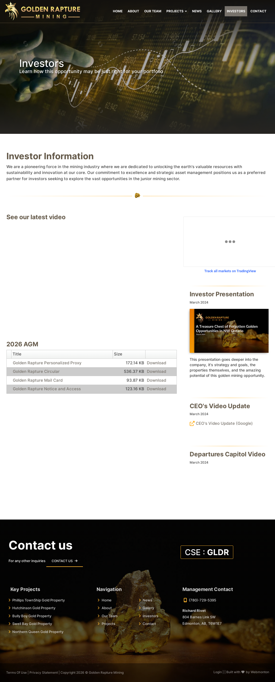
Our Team (109, 616)
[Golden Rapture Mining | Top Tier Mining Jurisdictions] (42, 10)
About (107, 608)
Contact (149, 624)
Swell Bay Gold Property (32, 624)
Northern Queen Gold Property (37, 632)
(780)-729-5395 (202, 600)
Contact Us (62, 561)
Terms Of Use (16, 672)
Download (156, 362)
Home (107, 600)
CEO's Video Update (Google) (224, 423)
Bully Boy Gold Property (31, 616)
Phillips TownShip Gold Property (38, 600)
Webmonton (260, 672)
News (147, 600)
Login (217, 672)
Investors (150, 616)
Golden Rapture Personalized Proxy (47, 362)
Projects (108, 624)
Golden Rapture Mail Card (38, 380)
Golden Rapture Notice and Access (47, 388)
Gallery (148, 608)
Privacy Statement (43, 672)
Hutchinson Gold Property (33, 608)
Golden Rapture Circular (36, 371)
